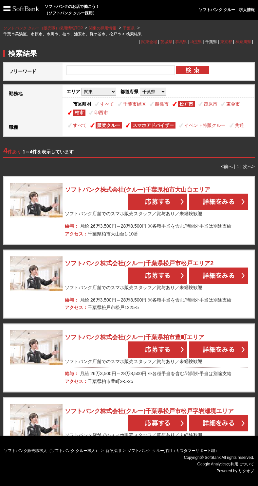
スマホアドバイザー (153, 125)
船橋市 (162, 104)
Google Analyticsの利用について (225, 464)
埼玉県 (196, 42)
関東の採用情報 (103, 28)
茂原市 (210, 104)
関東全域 (149, 42)
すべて (107, 104)
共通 (239, 125)
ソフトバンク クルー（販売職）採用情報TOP (43, 28)
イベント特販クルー (205, 125)
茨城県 (166, 42)
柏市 (79, 112)
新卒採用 (113, 450)
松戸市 (186, 104)
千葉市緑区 (134, 104)
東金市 (233, 104)
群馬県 (181, 42)
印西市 (101, 112)
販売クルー (108, 125)
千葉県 (129, 28)
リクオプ (246, 471)
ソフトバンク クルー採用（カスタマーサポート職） (173, 450)
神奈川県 (243, 42)
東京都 (226, 42)
